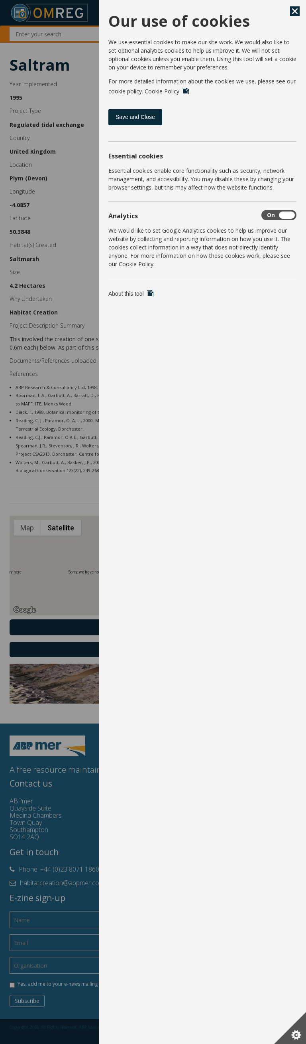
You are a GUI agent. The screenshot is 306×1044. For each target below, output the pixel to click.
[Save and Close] (295, 11)
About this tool (130, 294)
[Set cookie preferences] (290, 1028)
